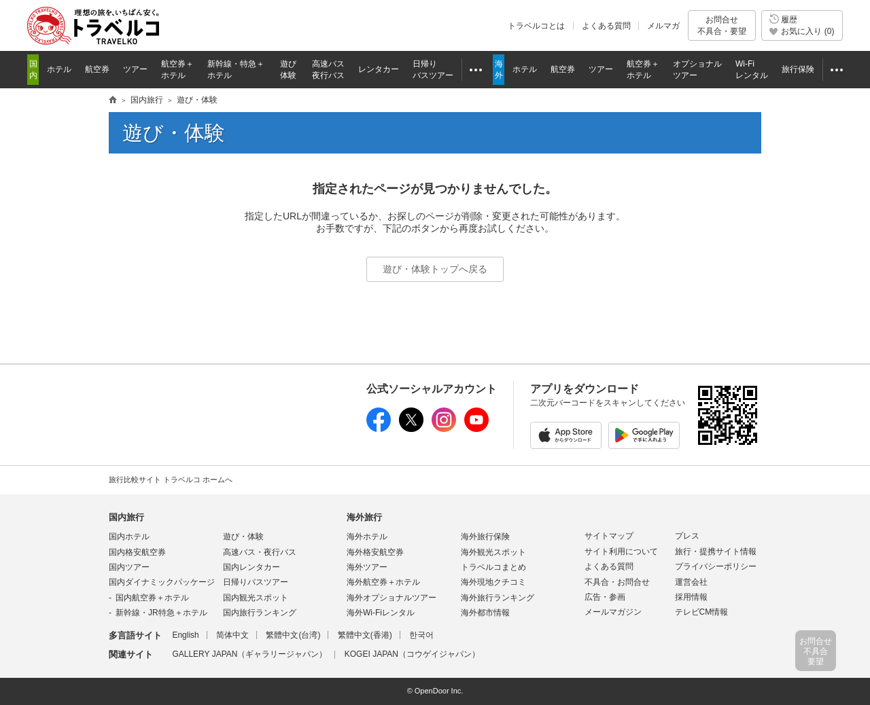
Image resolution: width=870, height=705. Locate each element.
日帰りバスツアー (255, 582)
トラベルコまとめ (493, 567)
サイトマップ (609, 536)
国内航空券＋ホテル (152, 597)
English (185, 635)
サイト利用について (621, 551)
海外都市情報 (485, 612)
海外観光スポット (493, 552)
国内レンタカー (251, 567)
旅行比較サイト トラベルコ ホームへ (170, 479)
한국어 (421, 635)
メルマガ (663, 26)
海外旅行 (364, 517)
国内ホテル (129, 536)
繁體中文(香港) (365, 635)
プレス (687, 536)
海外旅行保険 (485, 536)
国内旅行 (126, 517)
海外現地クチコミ (493, 582)
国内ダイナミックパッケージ (162, 582)
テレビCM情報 (702, 612)
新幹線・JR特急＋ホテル (161, 612)
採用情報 (691, 597)
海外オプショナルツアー (391, 597)
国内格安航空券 (137, 552)
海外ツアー (367, 567)
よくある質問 (606, 26)
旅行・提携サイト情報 (715, 551)
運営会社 (691, 582)
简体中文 (232, 635)
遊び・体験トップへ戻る (435, 269)
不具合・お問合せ (617, 582)
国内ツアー (129, 567)
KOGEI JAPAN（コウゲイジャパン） (412, 654)
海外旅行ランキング (497, 597)
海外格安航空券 (375, 552)
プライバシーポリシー (715, 566)
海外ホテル (367, 536)
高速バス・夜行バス (259, 552)
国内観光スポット (255, 597)
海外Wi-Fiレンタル (381, 612)
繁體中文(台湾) (293, 635)
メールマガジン (613, 612)
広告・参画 (605, 597)
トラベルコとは (536, 26)
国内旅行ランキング (259, 612)
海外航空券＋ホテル (383, 582)
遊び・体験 (243, 536)
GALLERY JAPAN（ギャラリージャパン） (249, 654)
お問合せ (721, 25)
